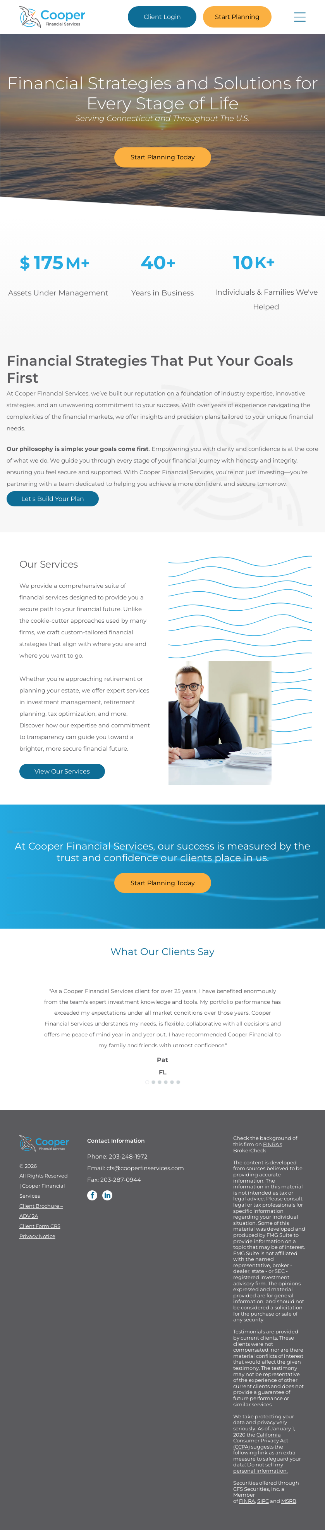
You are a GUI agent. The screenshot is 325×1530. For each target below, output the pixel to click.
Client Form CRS (39, 1226)
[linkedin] (107, 1196)
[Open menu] (300, 17)
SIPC (263, 1501)
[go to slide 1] (147, 1082)
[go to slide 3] (159, 1082)
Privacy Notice (37, 1236)
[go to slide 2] (153, 1082)
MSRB (288, 1501)
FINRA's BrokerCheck (257, 1147)
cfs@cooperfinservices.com (145, 1168)
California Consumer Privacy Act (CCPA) (260, 1441)
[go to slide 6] (178, 1082)
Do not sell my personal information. (260, 1467)
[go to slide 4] (165, 1082)
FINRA (247, 1501)
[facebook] (92, 1196)
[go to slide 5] (172, 1082)
